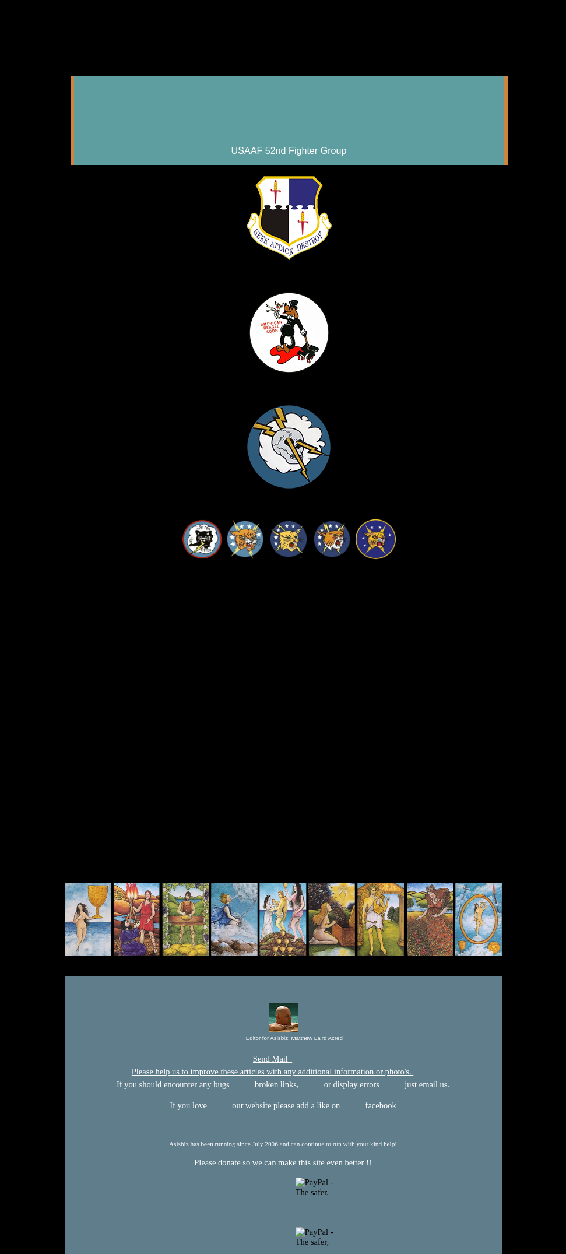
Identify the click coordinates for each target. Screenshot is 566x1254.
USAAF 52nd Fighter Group (289, 150)
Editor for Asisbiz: (283, 1039)
